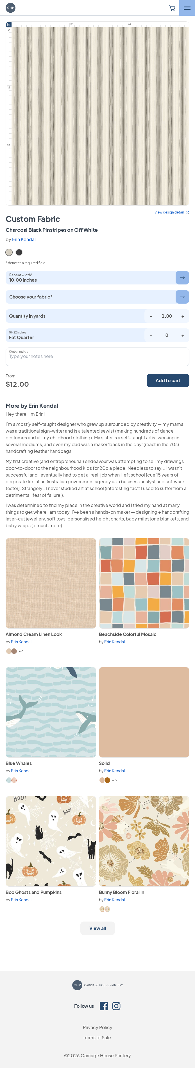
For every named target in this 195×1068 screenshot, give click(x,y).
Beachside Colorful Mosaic (128, 634)
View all (97, 928)
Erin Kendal (24, 239)
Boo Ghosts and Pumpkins (34, 892)
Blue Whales (19, 763)
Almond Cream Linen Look (34, 634)
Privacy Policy (97, 1027)
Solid (104, 763)
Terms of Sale (97, 1037)
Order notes (18, 351)
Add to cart (168, 380)
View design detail (172, 212)
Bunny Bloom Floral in (121, 892)
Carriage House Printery (106, 1055)
